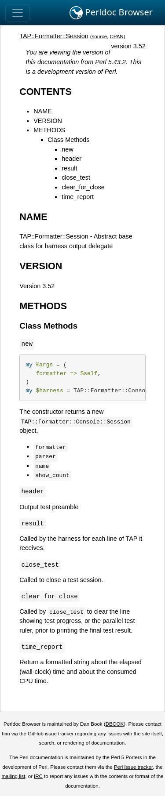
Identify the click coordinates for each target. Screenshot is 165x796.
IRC (38, 776)
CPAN (117, 36)
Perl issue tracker (133, 767)
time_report (78, 196)
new (67, 149)
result (69, 168)
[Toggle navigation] (17, 13)
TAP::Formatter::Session (53, 36)
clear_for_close (83, 187)
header (71, 158)
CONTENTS (45, 91)
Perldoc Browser (111, 12)
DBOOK (115, 724)
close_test (76, 177)
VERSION (47, 120)
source (99, 36)
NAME (42, 111)
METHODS (49, 130)
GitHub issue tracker (50, 733)
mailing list (13, 776)
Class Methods (68, 139)
